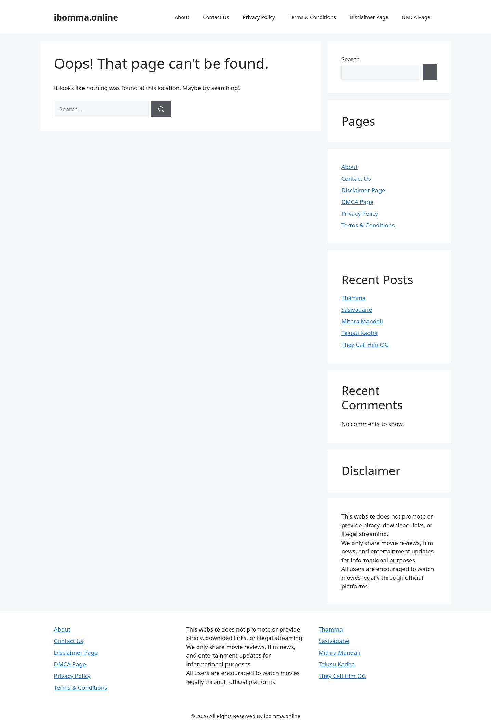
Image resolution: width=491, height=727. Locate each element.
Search (350, 59)
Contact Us (216, 17)
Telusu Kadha (359, 333)
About (182, 17)
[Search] (161, 109)
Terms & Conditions (312, 17)
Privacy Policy (259, 17)
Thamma (353, 298)
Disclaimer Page (369, 17)
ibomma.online (86, 17)
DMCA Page (416, 17)
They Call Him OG (365, 344)
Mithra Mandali (362, 321)
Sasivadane (356, 310)
